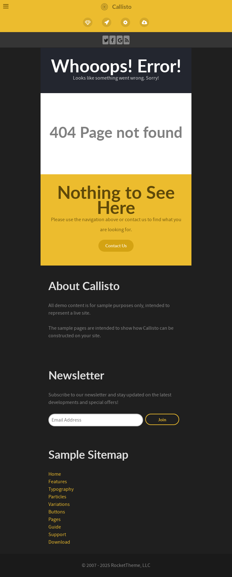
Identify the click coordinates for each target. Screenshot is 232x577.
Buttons (56, 512)
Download (59, 542)
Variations (59, 504)
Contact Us (116, 245)
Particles (57, 497)
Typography (61, 489)
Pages (54, 519)
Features (57, 482)
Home (54, 474)
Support (57, 534)
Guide (54, 527)
